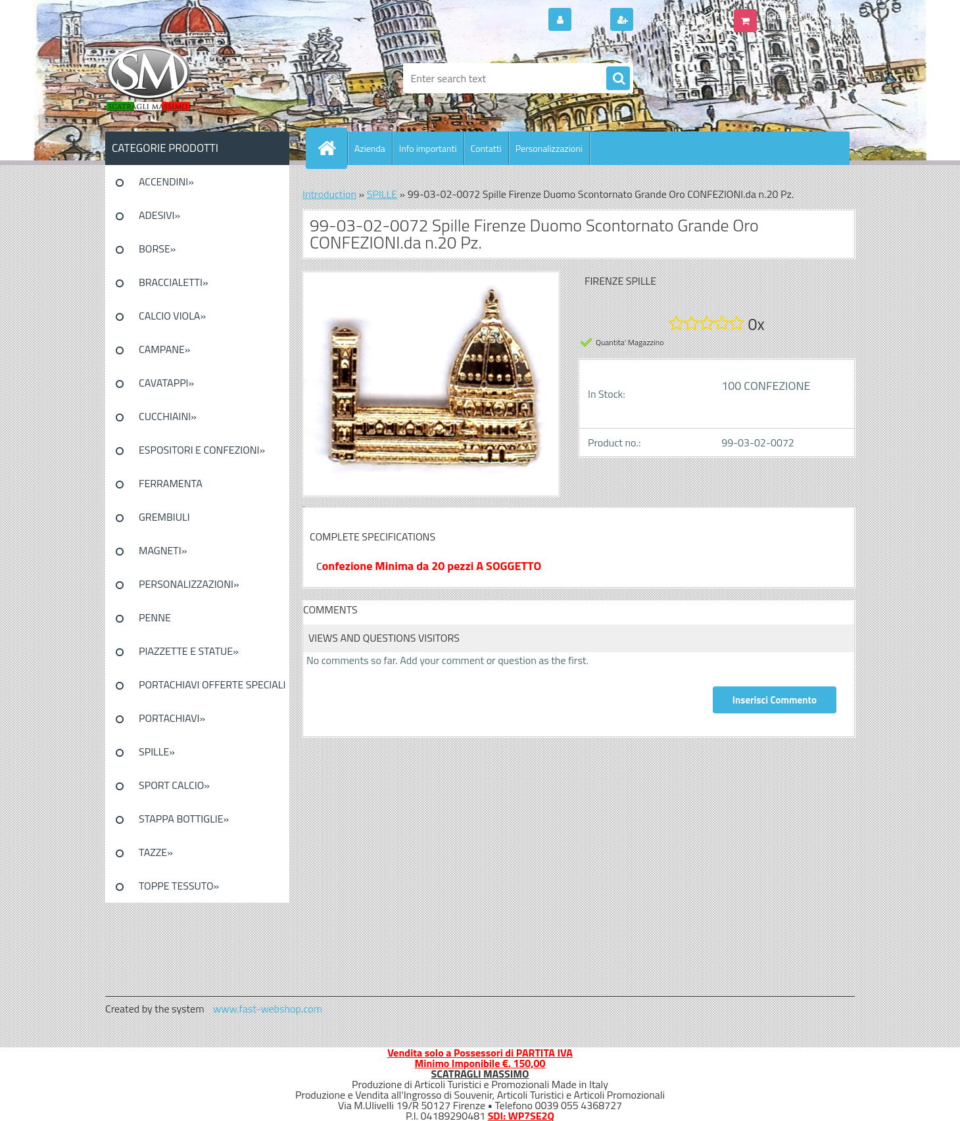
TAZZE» (156, 852)
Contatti (486, 148)
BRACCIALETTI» (173, 282)
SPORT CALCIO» (174, 785)
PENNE (155, 617)
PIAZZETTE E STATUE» (189, 651)
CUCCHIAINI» (168, 416)
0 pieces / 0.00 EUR (804, 15)
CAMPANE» (165, 349)
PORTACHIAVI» (172, 718)
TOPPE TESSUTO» (179, 886)
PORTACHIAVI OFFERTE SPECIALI (212, 684)
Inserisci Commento (774, 699)
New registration (675, 20)
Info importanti (428, 148)
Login (589, 20)
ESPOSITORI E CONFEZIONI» (202, 450)
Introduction (329, 194)
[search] (618, 78)
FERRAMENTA (171, 483)
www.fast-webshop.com (267, 1008)
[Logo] (195, 78)
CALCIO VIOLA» (172, 315)
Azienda (369, 148)
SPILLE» (157, 751)
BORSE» (157, 248)
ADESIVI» (159, 215)
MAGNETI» (163, 550)
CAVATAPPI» (166, 383)
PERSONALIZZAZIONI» (189, 584)
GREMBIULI (164, 517)
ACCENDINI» (166, 181)
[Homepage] (332, 147)
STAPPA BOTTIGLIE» (184, 818)
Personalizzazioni (549, 148)
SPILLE (382, 194)
